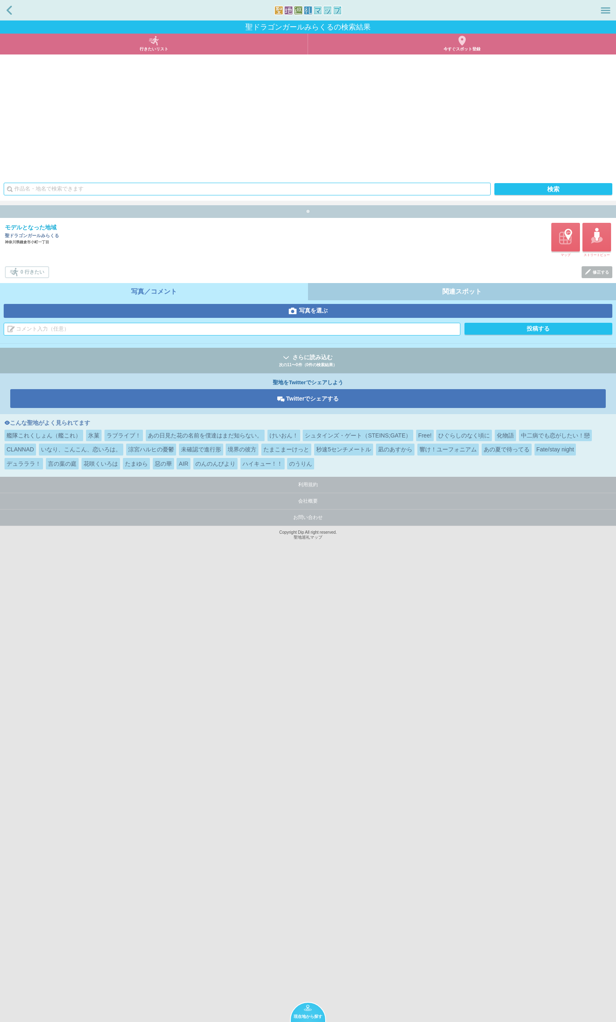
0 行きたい (32, 729)
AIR (183, 921)
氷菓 (94, 893)
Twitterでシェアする (312, 856)
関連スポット (462, 749)
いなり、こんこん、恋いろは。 (81, 907)
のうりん (300, 921)
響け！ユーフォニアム (448, 907)
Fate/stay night (555, 907)
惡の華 (163, 921)
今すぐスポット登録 (462, 49)
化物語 (505, 893)
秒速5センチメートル (343, 907)
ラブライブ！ (123, 893)
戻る (9, 10)
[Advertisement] (308, 116)
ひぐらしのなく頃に (464, 893)
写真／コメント (154, 749)
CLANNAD (20, 907)
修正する (601, 729)
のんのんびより (215, 921)
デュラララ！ (24, 921)
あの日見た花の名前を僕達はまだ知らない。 (205, 893)
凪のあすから (395, 907)
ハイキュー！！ (262, 921)
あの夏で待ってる (507, 907)
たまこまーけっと (286, 907)
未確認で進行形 (201, 907)
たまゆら (136, 921)
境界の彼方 (242, 907)
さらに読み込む (308, 818)
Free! (425, 893)
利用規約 (308, 942)
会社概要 (308, 958)
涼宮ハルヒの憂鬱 (151, 907)
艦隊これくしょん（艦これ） (44, 893)
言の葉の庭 (62, 921)
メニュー (605, 10)
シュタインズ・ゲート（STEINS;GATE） (358, 893)
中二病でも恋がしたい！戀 (555, 893)
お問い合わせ (308, 975)
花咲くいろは (101, 921)
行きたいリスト (154, 49)
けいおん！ (284, 893)
